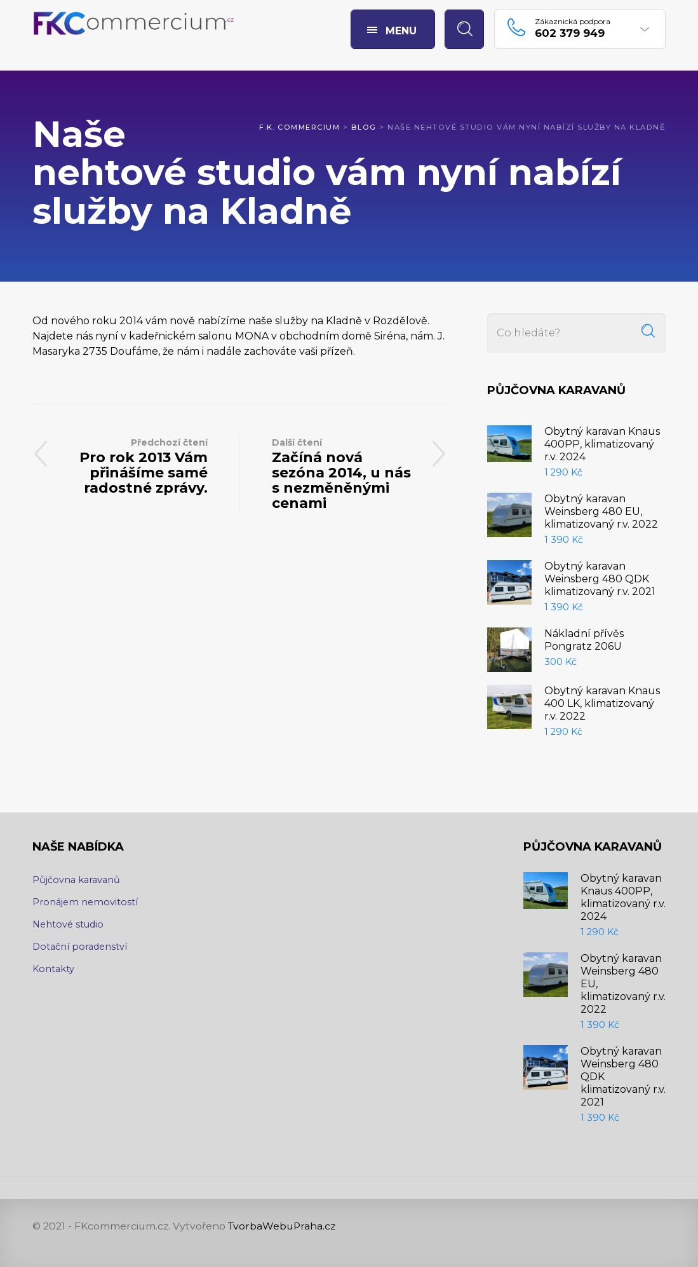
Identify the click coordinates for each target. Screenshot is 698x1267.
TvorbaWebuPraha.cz (281, 1226)
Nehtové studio (68, 924)
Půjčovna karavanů (76, 880)
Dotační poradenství (79, 946)
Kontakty (53, 969)
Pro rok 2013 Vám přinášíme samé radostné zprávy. (136, 466)
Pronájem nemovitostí (85, 902)
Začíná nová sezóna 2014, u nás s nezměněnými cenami (344, 473)
